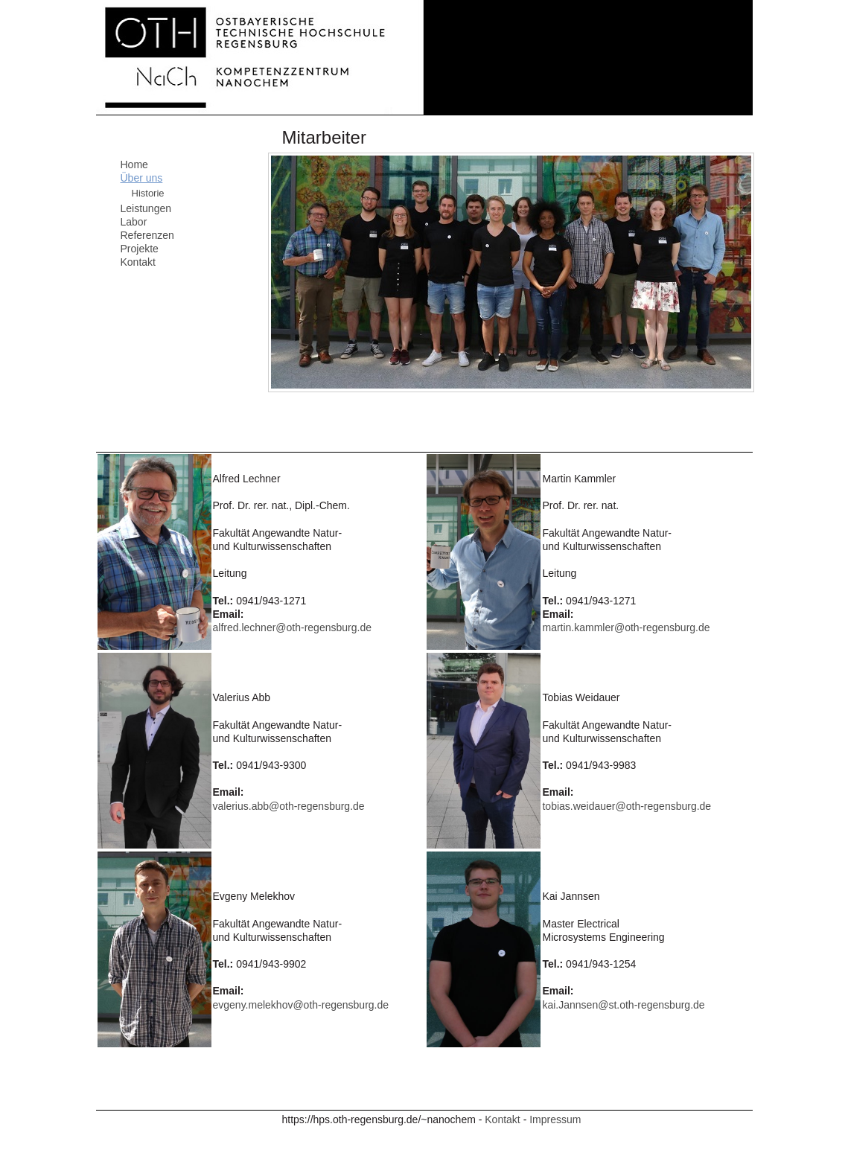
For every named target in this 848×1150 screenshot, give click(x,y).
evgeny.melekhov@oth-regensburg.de (301, 1005)
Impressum (555, 1119)
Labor (134, 222)
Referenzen (147, 235)
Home (134, 164)
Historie (148, 193)
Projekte (140, 249)
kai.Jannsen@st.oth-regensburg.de (623, 1005)
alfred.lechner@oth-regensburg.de (292, 627)
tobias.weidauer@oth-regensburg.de (626, 806)
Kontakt (138, 262)
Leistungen (146, 208)
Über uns (142, 178)
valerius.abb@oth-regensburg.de (289, 806)
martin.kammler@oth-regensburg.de (626, 627)
